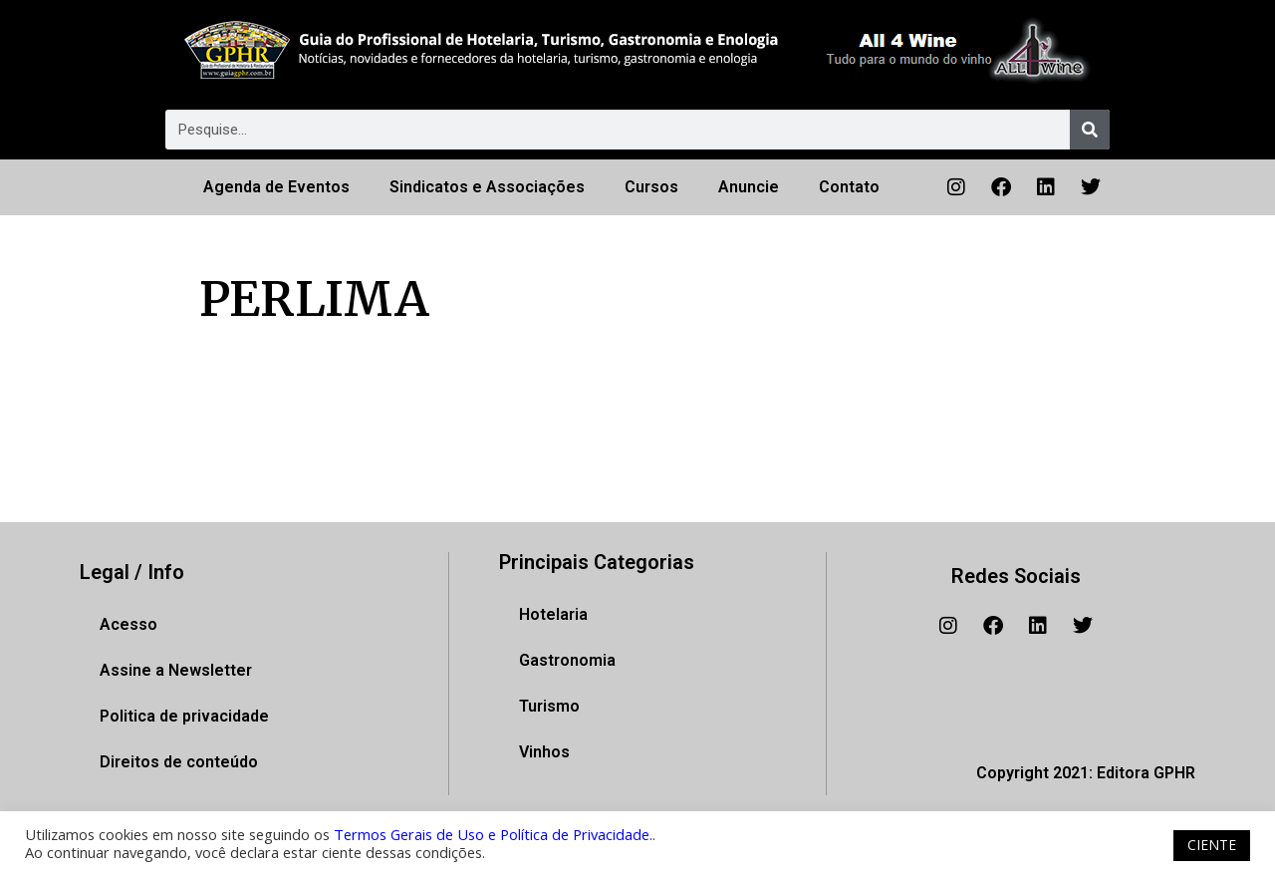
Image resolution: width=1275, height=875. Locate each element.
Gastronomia (567, 660)
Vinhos (544, 751)
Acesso (128, 624)
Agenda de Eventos (276, 186)
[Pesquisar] (1090, 129)
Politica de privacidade (184, 716)
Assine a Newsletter (176, 670)
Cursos (651, 186)
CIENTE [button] (1211, 844)
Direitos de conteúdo (179, 761)
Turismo (549, 706)
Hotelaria (553, 614)
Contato (849, 186)
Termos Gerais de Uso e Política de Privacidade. (493, 834)
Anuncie (748, 186)
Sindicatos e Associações (487, 186)
